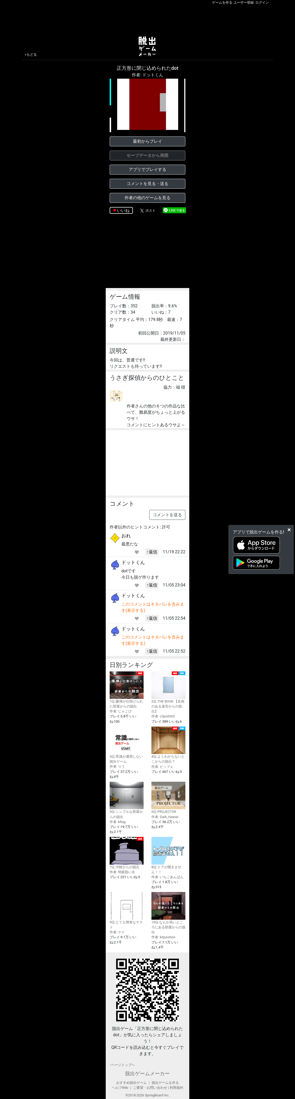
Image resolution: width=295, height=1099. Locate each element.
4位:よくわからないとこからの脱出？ (168, 745)
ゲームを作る (222, 2)
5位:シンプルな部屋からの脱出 (127, 800)
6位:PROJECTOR (168, 798)
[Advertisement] (147, 19)
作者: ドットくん (147, 74)
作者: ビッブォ (162, 767)
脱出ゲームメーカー (147, 1074)
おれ (126, 535)
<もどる (31, 54)
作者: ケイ (117, 932)
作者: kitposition (163, 937)
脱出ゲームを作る (165, 1083)
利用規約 (176, 1088)
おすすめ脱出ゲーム (131, 1083)
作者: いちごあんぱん (167, 877)
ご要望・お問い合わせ (150, 1088)
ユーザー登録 (243, 2)
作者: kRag (118, 822)
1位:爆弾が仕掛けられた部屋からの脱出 (127, 690)
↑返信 (152, 551)
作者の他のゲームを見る (147, 197)
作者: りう (117, 766)
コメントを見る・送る (147, 183)
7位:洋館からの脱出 (127, 853)
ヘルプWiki (120, 1088)
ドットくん (133, 562)
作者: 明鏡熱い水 (122, 872)
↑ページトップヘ (122, 1065)
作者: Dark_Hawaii (164, 817)
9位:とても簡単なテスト (127, 910)
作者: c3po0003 (163, 716)
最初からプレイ (147, 141)
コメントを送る (167, 514)
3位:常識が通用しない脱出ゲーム (127, 745)
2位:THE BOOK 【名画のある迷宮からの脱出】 (168, 692)
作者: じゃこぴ (121, 711)
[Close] (289, 529)
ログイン (262, 2)
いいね (123, 210)
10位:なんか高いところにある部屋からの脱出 (168, 913)
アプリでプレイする (147, 169)
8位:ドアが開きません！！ (168, 855)
